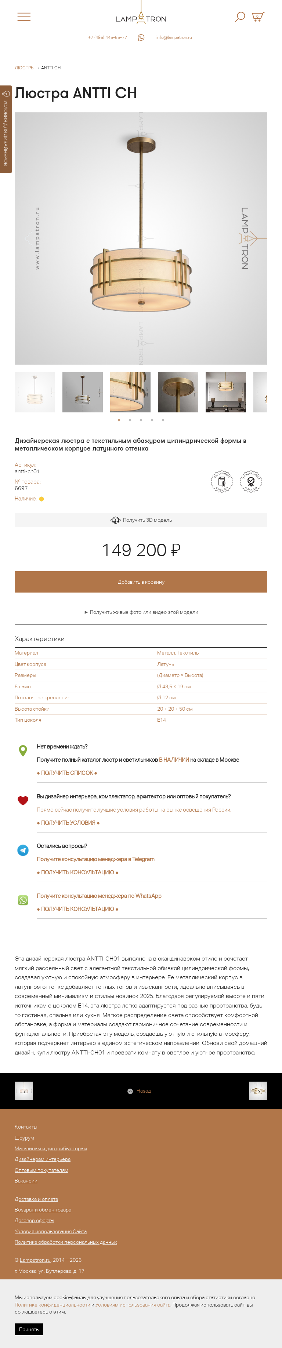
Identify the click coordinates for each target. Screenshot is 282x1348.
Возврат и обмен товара (43, 1210)
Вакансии (26, 1181)
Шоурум (24, 1138)
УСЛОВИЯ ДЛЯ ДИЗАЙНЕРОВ (6, 128)
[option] (141, 238)
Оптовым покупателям (41, 1170)
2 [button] (130, 420)
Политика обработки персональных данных (66, 1242)
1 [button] (119, 420)
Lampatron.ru (35, 1260)
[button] (28, 238)
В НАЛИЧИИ (174, 760)
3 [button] (141, 420)
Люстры (25, 67)
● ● (78, 872)
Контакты (26, 1127)
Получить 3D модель (141, 520)
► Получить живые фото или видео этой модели (141, 612)
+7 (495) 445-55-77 (107, 37)
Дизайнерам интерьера (42, 1159)
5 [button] (163, 420)
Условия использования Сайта (51, 1231)
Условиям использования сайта (132, 1305)
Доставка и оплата (36, 1199)
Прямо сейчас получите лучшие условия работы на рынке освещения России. (134, 809)
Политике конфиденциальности (52, 1305)
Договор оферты (34, 1220)
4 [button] (152, 420)
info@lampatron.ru (174, 37)
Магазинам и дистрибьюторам (51, 1148)
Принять (29, 1329)
